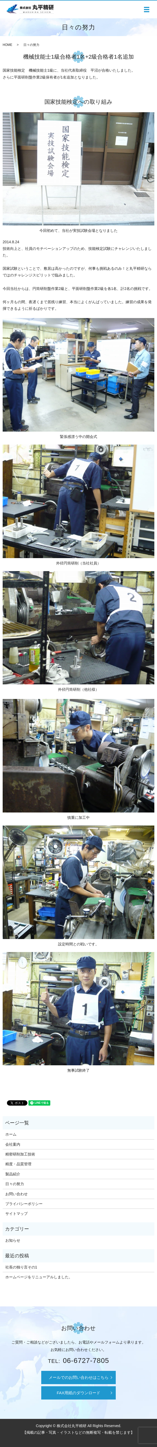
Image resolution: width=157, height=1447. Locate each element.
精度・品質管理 (18, 1164)
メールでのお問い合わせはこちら (79, 1377)
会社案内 (12, 1144)
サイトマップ (16, 1213)
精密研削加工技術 (20, 1154)
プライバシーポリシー (24, 1204)
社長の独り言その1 (21, 1267)
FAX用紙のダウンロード (78, 1392)
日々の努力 (14, 1184)
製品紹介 (12, 1174)
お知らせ (12, 1240)
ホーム (10, 1134)
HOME (7, 45)
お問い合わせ (16, 1194)
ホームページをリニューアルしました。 (38, 1277)
